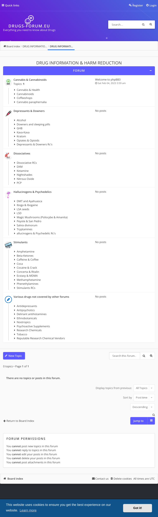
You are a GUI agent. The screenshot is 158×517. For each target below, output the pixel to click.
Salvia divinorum (27, 225)
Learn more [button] (28, 510)
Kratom (21, 136)
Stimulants (20, 242)
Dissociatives (22, 153)
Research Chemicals (29, 330)
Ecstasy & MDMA (27, 275)
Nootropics (24, 322)
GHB (19, 128)
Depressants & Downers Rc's (34, 144)
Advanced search (150, 24)
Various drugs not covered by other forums (41, 297)
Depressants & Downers (29, 111)
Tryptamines (24, 229)
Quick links (12, 5)
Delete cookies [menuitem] (123, 478)
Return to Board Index (20, 421)
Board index (15, 478)
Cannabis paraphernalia (32, 102)
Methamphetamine (29, 280)
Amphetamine (25, 251)
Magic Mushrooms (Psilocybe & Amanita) (42, 217)
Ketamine (23, 171)
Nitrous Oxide (25, 179)
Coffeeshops (24, 98)
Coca (20, 264)
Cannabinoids (25, 94)
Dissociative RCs (27, 163)
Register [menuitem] (137, 5)
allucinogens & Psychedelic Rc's (36, 233)
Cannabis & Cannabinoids (30, 80)
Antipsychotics (26, 310)
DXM (20, 166)
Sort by (139, 397)
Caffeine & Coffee (28, 259)
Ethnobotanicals (27, 318)
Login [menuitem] (153, 5)
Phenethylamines (27, 284)
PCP (19, 183)
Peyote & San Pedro (29, 221)
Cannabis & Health (28, 90)
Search (143, 24)
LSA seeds (23, 209)
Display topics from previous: (125, 388)
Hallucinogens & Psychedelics (33, 192)
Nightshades (24, 175)
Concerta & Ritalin (28, 272)
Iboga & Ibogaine (27, 205)
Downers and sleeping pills (33, 124)
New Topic (15, 356)
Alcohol (21, 120)
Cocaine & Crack (27, 267)
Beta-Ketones (25, 255)
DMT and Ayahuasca (29, 201)
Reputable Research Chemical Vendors (41, 338)
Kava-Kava (23, 132)
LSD (19, 213)
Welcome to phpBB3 (108, 79)
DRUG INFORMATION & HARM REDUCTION (79, 63)
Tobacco (22, 334)
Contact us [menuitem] (101, 478)
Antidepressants (27, 306)
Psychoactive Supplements (33, 326)
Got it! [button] (137, 508)
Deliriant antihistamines (31, 314)
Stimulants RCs (26, 288)
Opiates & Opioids (28, 140)
